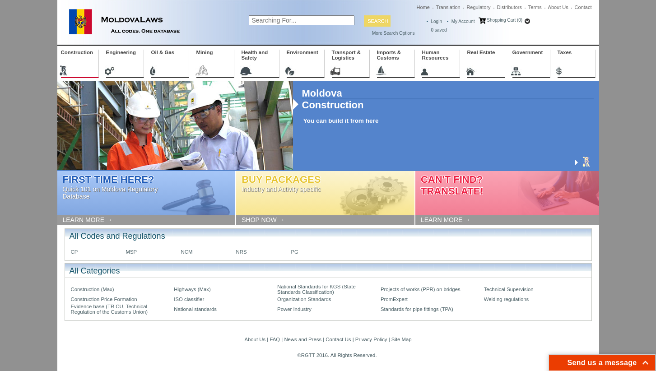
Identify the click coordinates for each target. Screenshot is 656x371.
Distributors (509, 7)
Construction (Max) (92, 289)
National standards (195, 309)
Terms (535, 7)
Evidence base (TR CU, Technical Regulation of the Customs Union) (109, 309)
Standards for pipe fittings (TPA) (417, 309)
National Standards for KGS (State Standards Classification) (316, 289)
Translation (448, 7)
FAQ (275, 339)
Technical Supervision (509, 289)
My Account (463, 21)
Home (423, 7)
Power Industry (294, 309)
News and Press (302, 339)
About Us (558, 7)
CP (74, 252)
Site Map (401, 339)
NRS (241, 252)
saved (439, 30)
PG (294, 252)
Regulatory (478, 7)
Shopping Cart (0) (504, 20)
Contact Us (338, 339)
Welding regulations (506, 299)
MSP (131, 252)
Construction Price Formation (104, 299)
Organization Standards (304, 299)
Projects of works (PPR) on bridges (421, 289)
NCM (187, 252)
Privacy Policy (371, 339)
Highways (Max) (192, 289)
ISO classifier (189, 299)
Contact (583, 7)
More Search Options (393, 33)
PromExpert (394, 299)
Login (436, 21)
